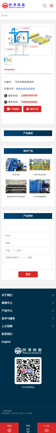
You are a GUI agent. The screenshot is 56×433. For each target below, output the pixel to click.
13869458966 (29, 101)
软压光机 (16, 175)
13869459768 (29, 95)
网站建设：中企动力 (10, 413)
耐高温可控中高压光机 (16, 197)
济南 (21, 413)
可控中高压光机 (39, 175)
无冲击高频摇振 (39, 197)
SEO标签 (28, 413)
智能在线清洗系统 (25, 88)
